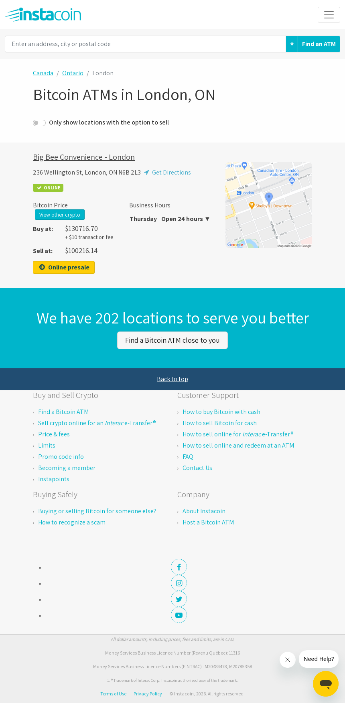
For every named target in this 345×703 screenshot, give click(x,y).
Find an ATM (319, 44)
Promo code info (61, 456)
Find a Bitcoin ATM (63, 412)
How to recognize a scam (72, 522)
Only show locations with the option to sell (109, 122)
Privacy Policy (148, 694)
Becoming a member (66, 468)
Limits (46, 445)
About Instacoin (204, 511)
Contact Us (197, 468)
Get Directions (166, 172)
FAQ (188, 456)
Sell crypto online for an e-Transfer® (97, 423)
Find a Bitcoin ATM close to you (172, 340)
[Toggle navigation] (329, 15)
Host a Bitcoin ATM (208, 522)
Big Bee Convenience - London (84, 157)
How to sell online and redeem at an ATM (238, 445)
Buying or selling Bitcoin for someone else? (97, 511)
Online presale (63, 267)
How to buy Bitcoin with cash (221, 412)
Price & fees (54, 434)
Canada (43, 73)
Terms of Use (113, 694)
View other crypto (59, 214)
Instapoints (53, 479)
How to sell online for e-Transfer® (238, 434)
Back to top (172, 379)
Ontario (72, 73)
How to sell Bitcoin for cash (220, 423)
